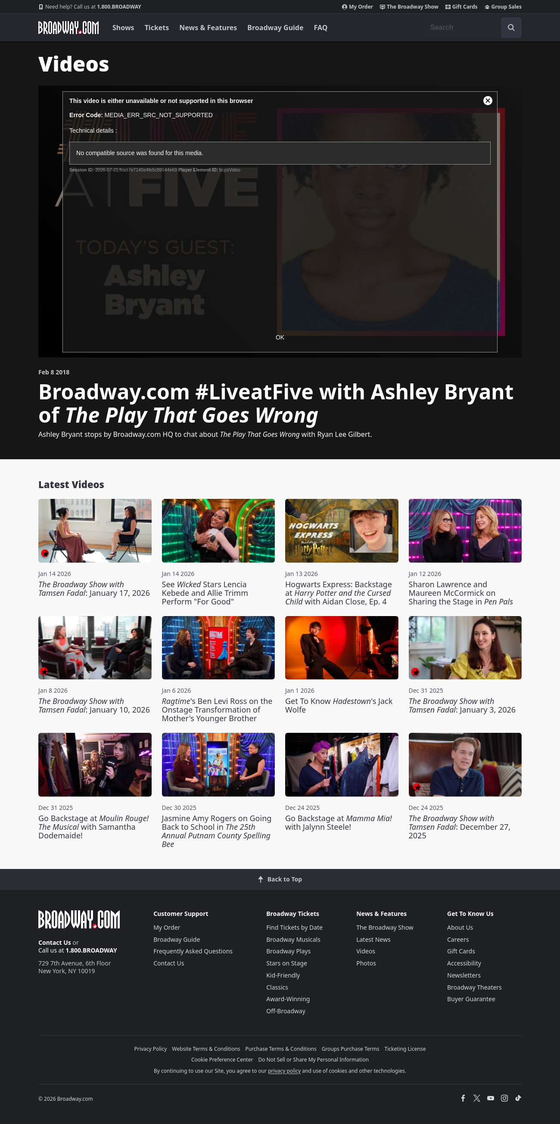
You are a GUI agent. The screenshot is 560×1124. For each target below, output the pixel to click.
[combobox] (472, 27)
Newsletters (464, 975)
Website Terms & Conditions (206, 1048)
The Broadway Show (409, 6)
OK (280, 337)
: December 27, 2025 (460, 827)
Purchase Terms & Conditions (281, 1048)
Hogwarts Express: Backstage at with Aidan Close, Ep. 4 (338, 593)
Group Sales (503, 6)
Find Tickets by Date (294, 927)
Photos (366, 963)
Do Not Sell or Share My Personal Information (313, 1059)
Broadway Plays (288, 951)
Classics (277, 987)
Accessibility (464, 963)
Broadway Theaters (474, 987)
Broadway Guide (275, 27)
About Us (460, 927)
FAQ (321, 27)
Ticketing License (405, 1048)
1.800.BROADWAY (89, 6)
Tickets (157, 27)
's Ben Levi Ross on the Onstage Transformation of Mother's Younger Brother (217, 709)
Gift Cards (461, 6)
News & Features (208, 27)
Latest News (373, 939)
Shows (123, 27)
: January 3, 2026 (462, 705)
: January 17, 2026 (94, 588)
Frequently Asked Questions (193, 951)
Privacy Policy (150, 1048)
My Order (357, 6)
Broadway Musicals (293, 939)
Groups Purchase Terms (351, 1048)
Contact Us (54, 942)
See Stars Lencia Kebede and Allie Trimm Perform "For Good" (205, 593)
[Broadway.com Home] (68, 27)
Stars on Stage (286, 963)
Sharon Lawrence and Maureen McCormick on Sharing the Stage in (461, 593)
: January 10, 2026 (94, 705)
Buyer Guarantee (471, 999)
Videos (365, 951)
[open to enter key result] (511, 27)
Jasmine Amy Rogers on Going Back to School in (217, 831)
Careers (458, 939)
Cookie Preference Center (222, 1059)
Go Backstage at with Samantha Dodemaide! (93, 827)
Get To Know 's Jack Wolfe (338, 705)
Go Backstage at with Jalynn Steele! (338, 822)
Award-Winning (288, 999)
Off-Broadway (285, 1011)
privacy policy (284, 1070)
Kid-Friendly (283, 975)
